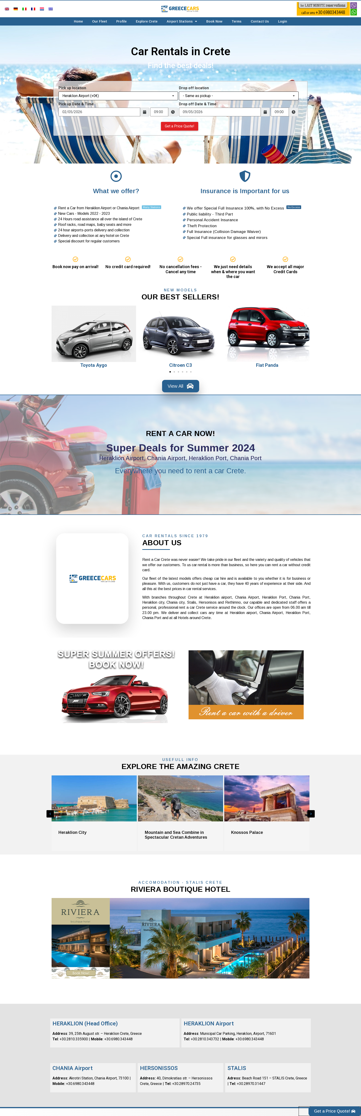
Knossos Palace (247, 832)
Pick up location (72, 88)
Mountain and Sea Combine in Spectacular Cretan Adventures (176, 835)
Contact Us (260, 21)
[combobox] (118, 96)
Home (78, 21)
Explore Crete (146, 21)
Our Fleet (99, 21)
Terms (237, 21)
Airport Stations (182, 21)
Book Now (214, 21)
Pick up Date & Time (76, 104)
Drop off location (194, 88)
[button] (57, 337)
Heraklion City (72, 832)
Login (282, 21)
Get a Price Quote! (179, 126)
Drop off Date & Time (197, 104)
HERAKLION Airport (209, 1023)
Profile (121, 21)
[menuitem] (7, 9)
